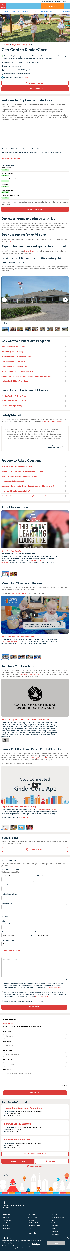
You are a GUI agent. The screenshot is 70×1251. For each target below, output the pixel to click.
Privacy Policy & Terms (55, 987)
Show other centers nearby (11, 158)
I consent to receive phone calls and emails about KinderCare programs (24, 1001)
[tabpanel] (35, 438)
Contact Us (7, 1220)
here (10, 241)
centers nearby (51, 6)
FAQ (34, 11)
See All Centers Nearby (35, 1154)
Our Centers (7, 1223)
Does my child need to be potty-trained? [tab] (15, 491)
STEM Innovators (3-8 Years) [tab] (11, 406)
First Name (5, 876)
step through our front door (38, 758)
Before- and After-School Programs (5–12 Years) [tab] (18, 371)
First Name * (5, 924)
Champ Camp (29, 251)
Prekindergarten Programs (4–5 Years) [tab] (15, 366)
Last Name (38, 876)
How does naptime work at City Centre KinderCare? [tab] (20, 476)
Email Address (6, 885)
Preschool (54, 1226)
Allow (56, 1243)
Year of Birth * (39, 932)
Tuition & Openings (35, 89)
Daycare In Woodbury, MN (21, 45)
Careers (6, 1226)
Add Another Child (12, 950)
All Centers (5, 45)
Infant (53, 1220)
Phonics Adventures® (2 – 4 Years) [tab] (13, 401)
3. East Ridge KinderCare (17, 1139)
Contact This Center (35, 209)
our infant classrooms (11, 641)
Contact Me (34, 1007)
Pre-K (53, 1228)
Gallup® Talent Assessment (31, 674)
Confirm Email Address (9, 894)
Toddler (53, 1223)
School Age (55, 1234)
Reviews (26, 11)
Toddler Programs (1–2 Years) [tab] (12, 352)
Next (66, 300)
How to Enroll (31, 1220)
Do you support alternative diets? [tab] (13, 481)
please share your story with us (53, 421)
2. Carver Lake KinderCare (17, 1124)
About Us (6, 1217)
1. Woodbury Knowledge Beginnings (23, 1108)
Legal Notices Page (19, 1248)
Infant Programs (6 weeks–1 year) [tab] (13, 347)
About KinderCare (45, 11)
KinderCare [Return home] (3, 6)
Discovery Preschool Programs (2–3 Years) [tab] (16, 356)
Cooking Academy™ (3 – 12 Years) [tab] (13, 396)
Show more (11, 442)
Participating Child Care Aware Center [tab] (15, 381)
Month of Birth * (6, 932)
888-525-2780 (8, 1023)
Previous (5, 300)
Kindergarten (55, 1231)
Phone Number (6, 903)
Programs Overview (57, 1217)
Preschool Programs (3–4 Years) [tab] (13, 361)
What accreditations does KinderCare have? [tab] (17, 466)
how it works (23, 818)
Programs (15, 11)
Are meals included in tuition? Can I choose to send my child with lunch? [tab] (27, 486)
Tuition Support (32, 1217)
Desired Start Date (7, 940)
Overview (5, 11)
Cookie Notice (36, 1244)
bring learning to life (19, 593)
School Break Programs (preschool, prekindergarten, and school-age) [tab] (26, 376)
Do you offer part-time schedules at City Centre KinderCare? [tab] (23, 471)
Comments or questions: (10, 956)
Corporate (6, 1228)
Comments (7, 1069)
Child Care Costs (32, 1223)
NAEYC (26, 77)
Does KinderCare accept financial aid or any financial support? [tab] (23, 496)
